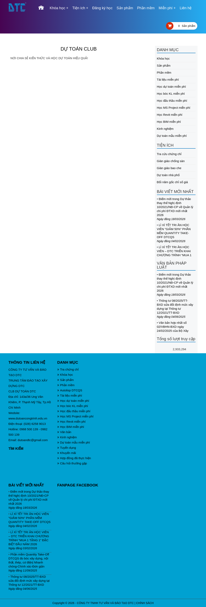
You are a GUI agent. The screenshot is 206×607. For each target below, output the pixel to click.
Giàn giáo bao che (169, 168)
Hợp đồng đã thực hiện (74, 458)
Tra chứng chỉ (68, 369)
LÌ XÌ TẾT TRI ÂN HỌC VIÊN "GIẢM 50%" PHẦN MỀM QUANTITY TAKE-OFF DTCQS (29, 518)
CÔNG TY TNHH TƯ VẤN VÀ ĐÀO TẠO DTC (105, 603)
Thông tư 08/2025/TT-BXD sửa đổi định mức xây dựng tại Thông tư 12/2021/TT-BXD (28, 580)
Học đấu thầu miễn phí (172, 100)
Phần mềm (146, 8)
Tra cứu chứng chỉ (169, 154)
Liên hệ (186, 8)
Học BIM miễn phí (169, 121)
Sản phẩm (125, 8)
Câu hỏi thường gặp (72, 463)
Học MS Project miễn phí (173, 107)
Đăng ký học (102, 8)
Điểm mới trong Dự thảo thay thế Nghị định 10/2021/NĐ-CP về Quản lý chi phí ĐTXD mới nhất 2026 (175, 207)
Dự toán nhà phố (168, 175)
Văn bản (64, 432)
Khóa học (57, 8)
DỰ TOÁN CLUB (79, 49)
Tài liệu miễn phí (168, 79)
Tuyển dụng (66, 447)
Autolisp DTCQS (69, 390)
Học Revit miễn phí (169, 114)
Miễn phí (166, 8)
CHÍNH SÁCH (144, 603)
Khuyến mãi (66, 453)
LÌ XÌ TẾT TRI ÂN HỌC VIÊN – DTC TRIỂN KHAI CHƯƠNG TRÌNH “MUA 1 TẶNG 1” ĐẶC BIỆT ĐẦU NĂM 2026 (174, 255)
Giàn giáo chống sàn (171, 161)
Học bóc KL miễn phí (171, 93)
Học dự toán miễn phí (171, 86)
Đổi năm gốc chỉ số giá (172, 182)
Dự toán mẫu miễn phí (172, 135)
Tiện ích (78, 8)
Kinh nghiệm (165, 128)
